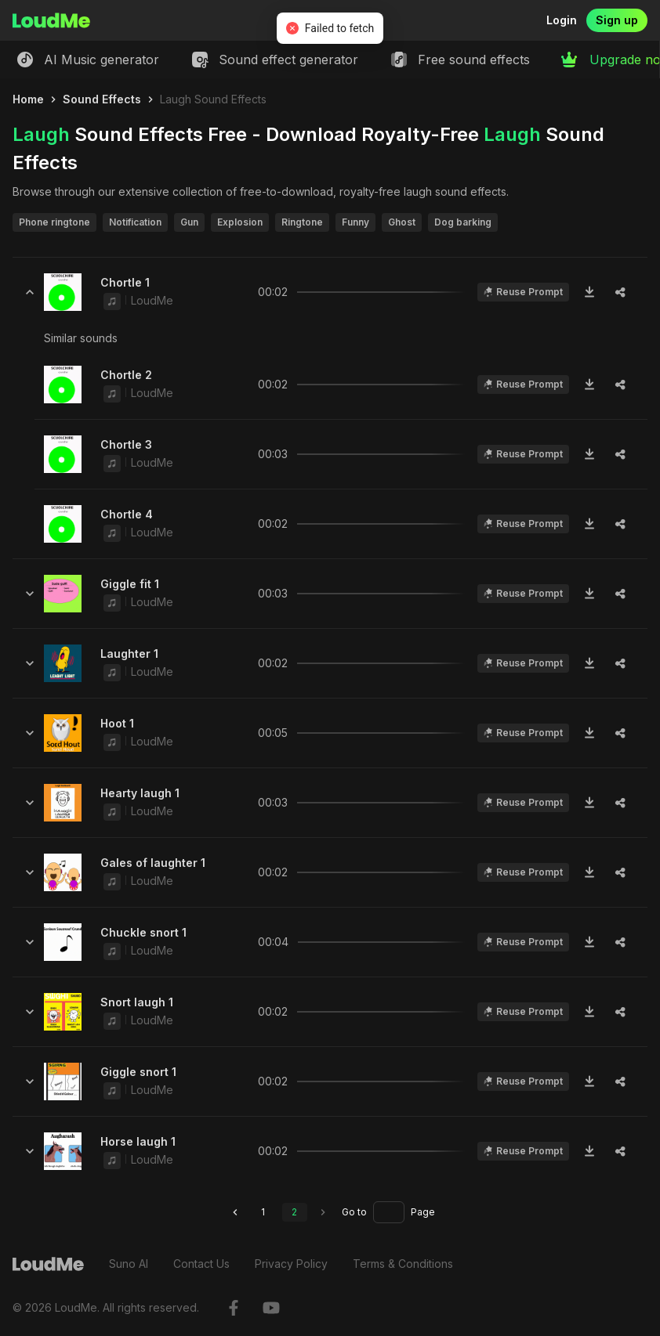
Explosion (240, 222)
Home (28, 99)
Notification (135, 222)
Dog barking (462, 222)
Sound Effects (102, 99)
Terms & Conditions (403, 1263)
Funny (355, 222)
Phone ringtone (54, 222)
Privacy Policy (291, 1263)
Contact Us (201, 1263)
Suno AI (128, 1263)
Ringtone (302, 222)
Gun (189, 222)
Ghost (401, 222)
